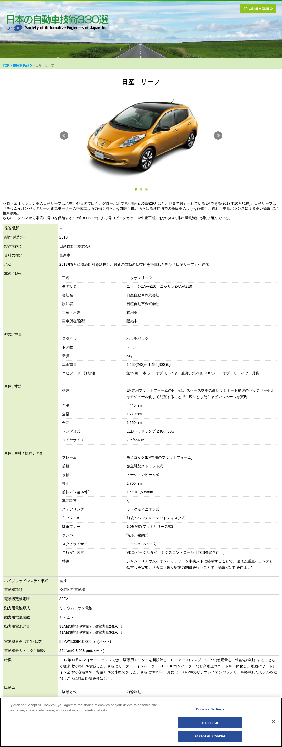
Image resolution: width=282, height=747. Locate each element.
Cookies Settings (210, 710)
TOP (6, 65)
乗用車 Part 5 (22, 65)
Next (218, 135)
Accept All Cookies (210, 737)
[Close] (273, 722)
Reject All (210, 724)
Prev (64, 135)
